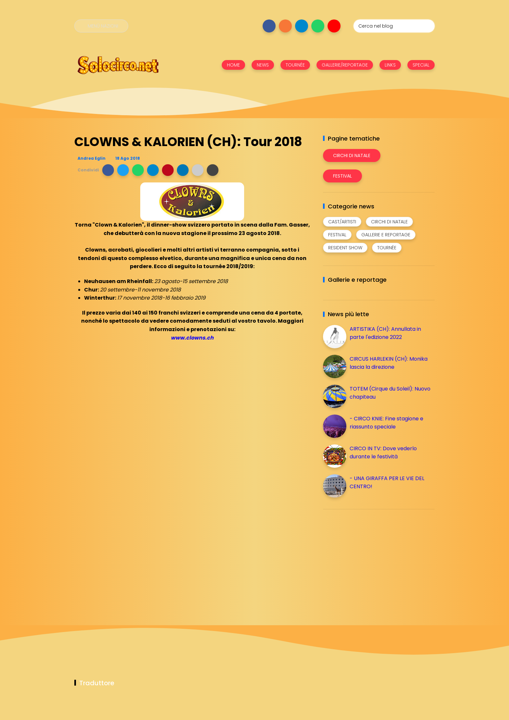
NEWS (263, 65)
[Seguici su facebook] (269, 25)
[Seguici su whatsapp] (317, 25)
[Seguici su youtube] (334, 25)
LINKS (390, 65)
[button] (108, 170)
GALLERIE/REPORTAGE (345, 65)
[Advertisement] (371, 559)
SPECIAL (421, 65)
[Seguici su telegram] (301, 25)
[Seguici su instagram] (285, 25)
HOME (233, 65)
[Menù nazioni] (101, 25)
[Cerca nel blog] (394, 25)
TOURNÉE (295, 65)
